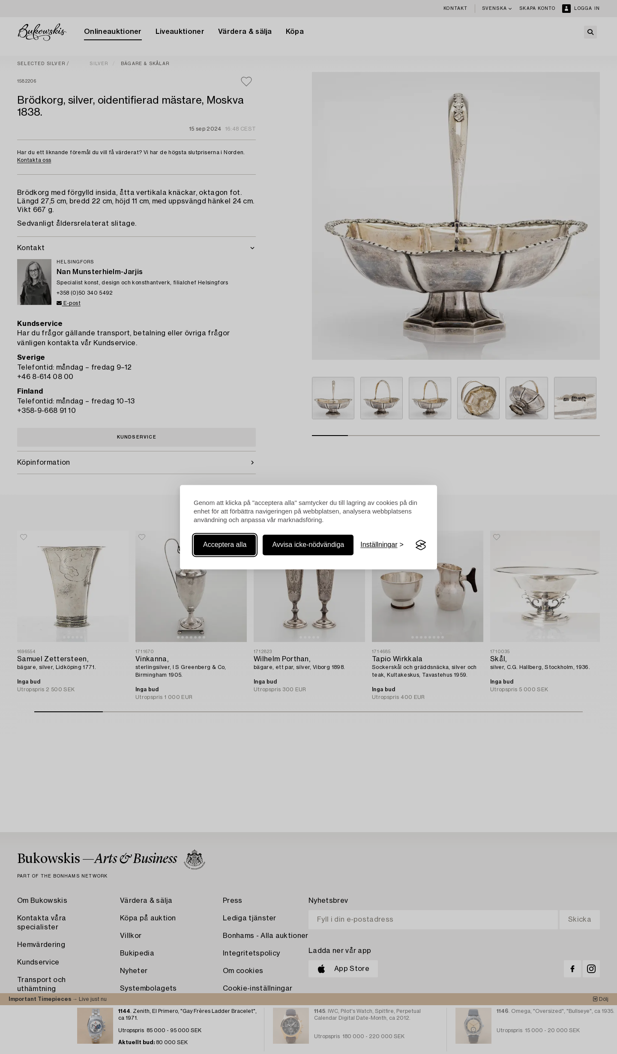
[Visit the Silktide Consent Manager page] (420, 545)
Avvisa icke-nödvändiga (308, 545)
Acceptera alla (224, 545)
